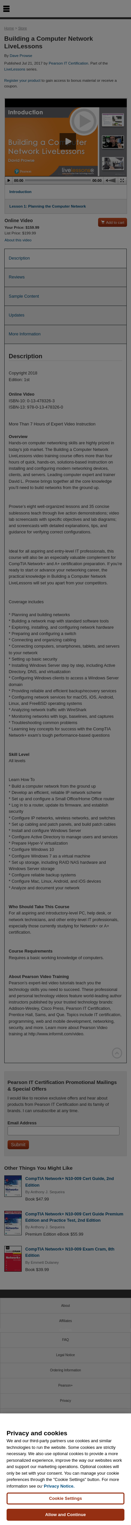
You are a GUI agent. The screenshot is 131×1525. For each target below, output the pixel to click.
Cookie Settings (65, 1498)
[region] (65, 1469)
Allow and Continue (65, 1514)
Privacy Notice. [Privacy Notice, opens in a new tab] (59, 1486)
